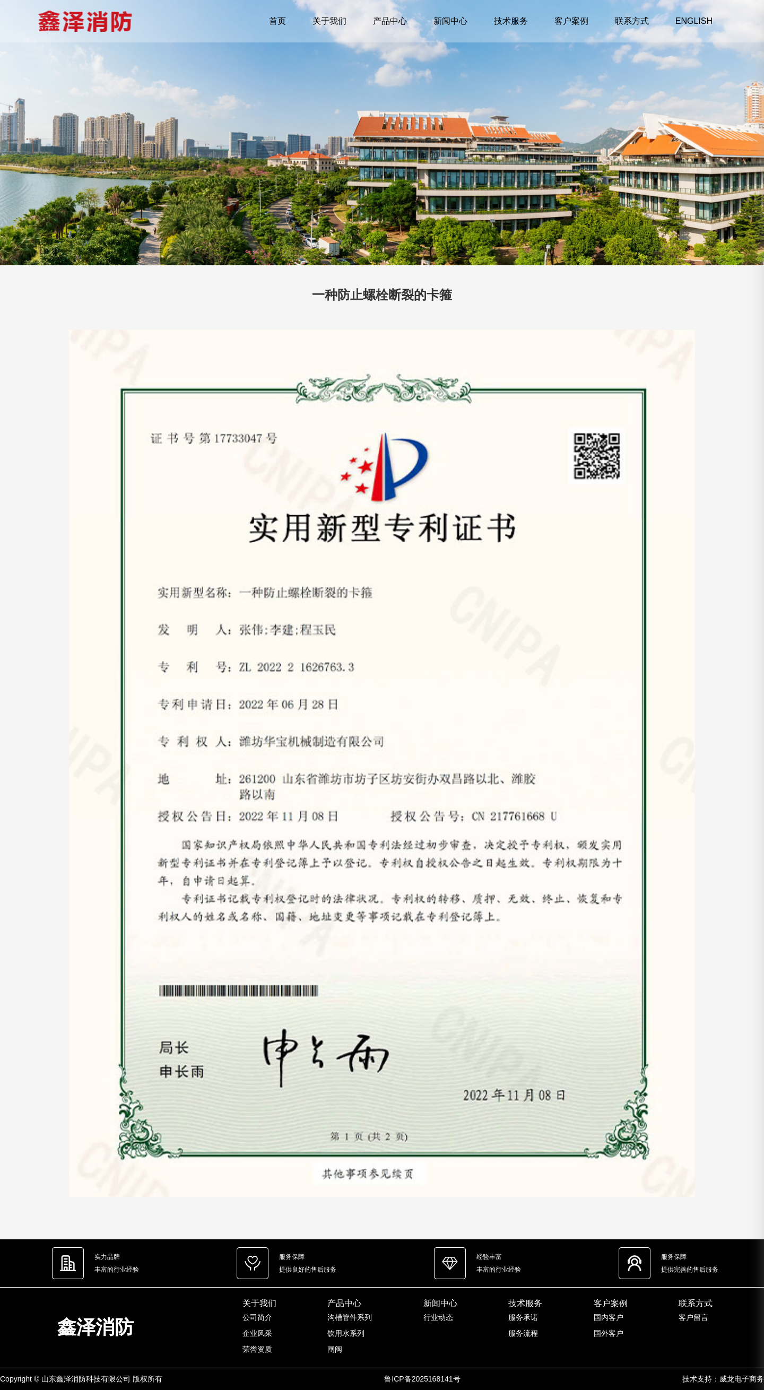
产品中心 (390, 20)
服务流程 (523, 1333)
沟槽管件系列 (349, 1317)
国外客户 (608, 1333)
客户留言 (693, 1317)
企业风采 (257, 1333)
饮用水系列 (345, 1333)
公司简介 (257, 1317)
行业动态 (438, 1317)
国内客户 (608, 1317)
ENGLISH (694, 20)
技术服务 (511, 20)
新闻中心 (450, 20)
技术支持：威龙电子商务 (723, 1379)
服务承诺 (523, 1317)
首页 (277, 20)
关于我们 (329, 20)
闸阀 (334, 1349)
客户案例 (571, 20)
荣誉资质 (257, 1349)
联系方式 (632, 20)
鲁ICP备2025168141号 (422, 1379)
